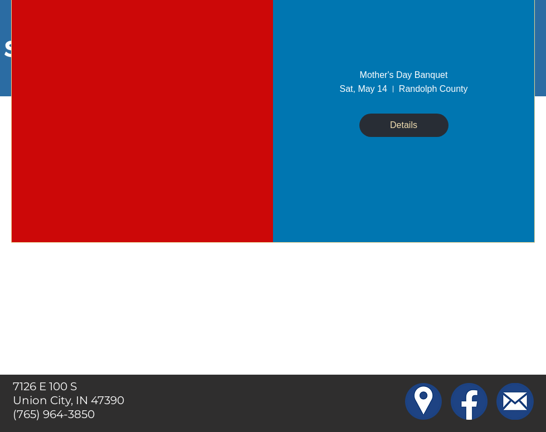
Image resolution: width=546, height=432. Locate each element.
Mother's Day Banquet (404, 75)
